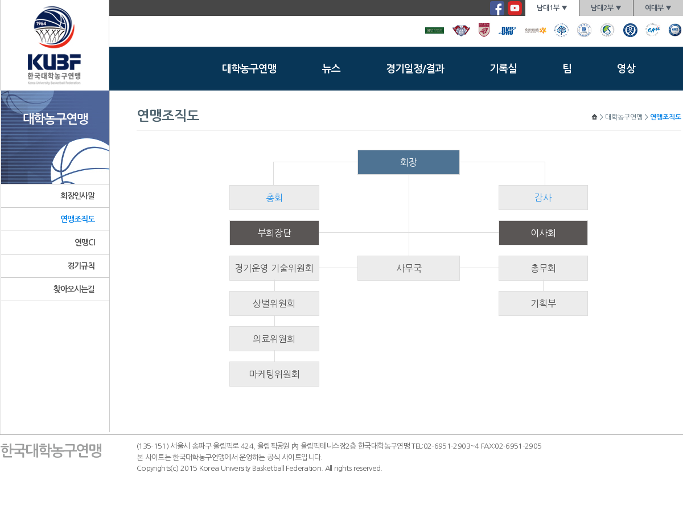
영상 (626, 69)
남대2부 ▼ (606, 8)
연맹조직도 (77, 219)
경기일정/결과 (415, 69)
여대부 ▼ (658, 8)
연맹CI (85, 243)
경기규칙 (81, 266)
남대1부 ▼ (552, 8)
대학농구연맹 (249, 69)
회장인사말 (77, 196)
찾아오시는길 (74, 289)
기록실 (503, 69)
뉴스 (331, 69)
